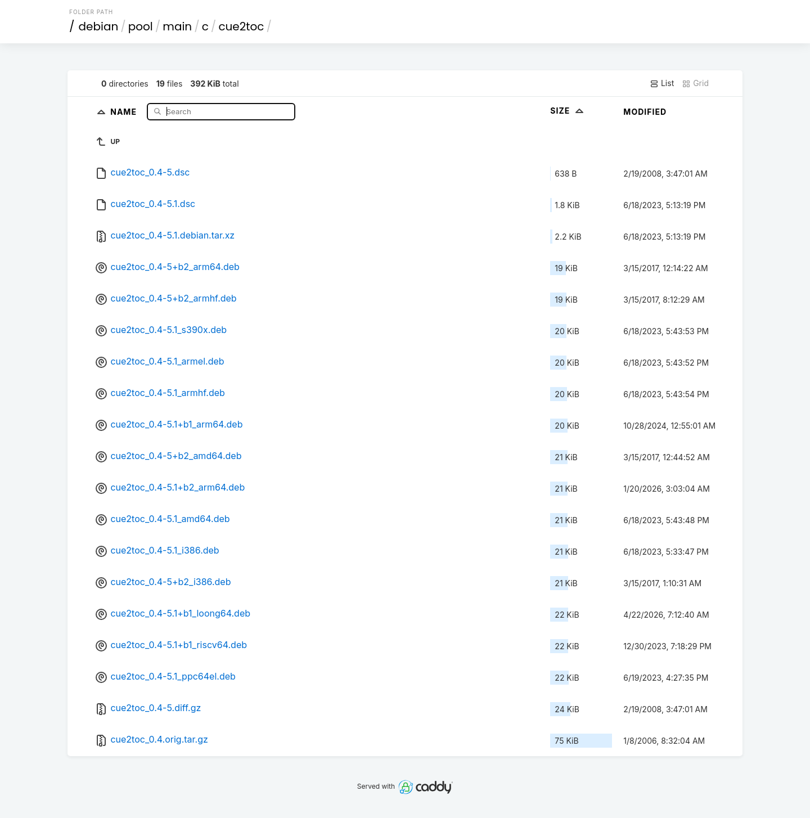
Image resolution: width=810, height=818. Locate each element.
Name (124, 111)
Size (568, 110)
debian (99, 26)
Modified (645, 111)
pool (140, 26)
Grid (695, 83)
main (177, 26)
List (662, 83)
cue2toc (241, 26)
